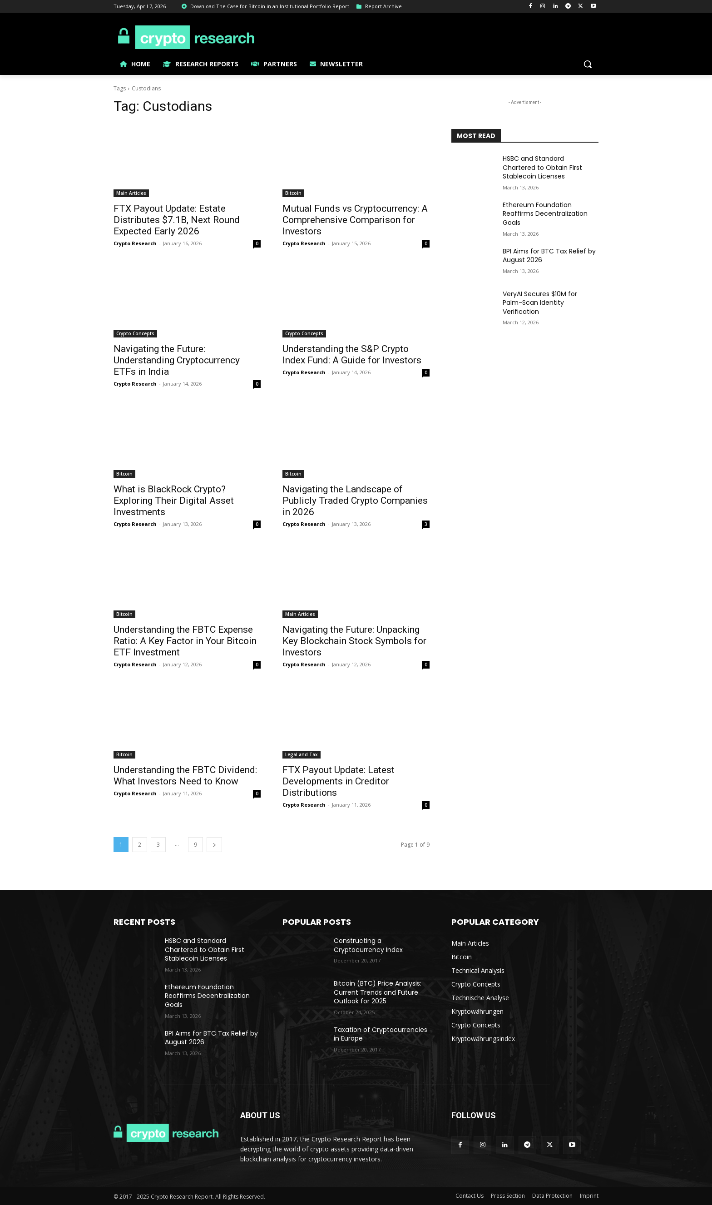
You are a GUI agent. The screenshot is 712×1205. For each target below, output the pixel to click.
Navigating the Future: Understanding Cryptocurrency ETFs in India (177, 360)
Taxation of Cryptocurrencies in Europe (380, 1034)
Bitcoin (293, 193)
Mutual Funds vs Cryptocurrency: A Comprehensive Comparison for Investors (355, 220)
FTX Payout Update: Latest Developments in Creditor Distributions (338, 781)
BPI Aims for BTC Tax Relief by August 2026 (549, 256)
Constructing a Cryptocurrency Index (368, 945)
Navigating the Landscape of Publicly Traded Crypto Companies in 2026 (355, 500)
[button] (587, 64)
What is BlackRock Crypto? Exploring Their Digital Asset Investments (174, 500)
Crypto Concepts (135, 333)
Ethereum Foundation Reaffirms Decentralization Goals (545, 213)
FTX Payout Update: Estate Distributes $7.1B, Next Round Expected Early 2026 (177, 220)
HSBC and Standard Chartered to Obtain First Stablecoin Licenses (542, 167)
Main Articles (131, 193)
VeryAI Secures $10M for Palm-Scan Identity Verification (540, 302)
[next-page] (214, 844)
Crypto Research (135, 243)
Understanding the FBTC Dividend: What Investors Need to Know (185, 775)
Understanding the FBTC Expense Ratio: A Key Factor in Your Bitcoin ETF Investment (185, 641)
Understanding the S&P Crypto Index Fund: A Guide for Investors (351, 354)
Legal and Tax (301, 754)
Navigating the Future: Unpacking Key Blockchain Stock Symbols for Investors (354, 641)
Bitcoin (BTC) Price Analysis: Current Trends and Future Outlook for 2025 (377, 992)
